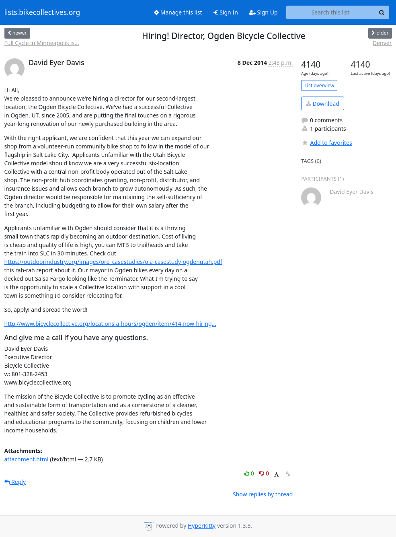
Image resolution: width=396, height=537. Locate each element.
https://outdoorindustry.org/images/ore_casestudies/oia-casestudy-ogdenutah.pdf (113, 261)
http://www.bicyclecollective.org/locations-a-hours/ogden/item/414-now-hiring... (110, 323)
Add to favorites (326, 142)
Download (322, 103)
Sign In (225, 12)
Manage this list (178, 12)
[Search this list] (330, 12)
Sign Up (263, 12)
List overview (319, 85)
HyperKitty (201, 525)
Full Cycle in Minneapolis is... (41, 43)
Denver (382, 43)
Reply (15, 482)
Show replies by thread (263, 494)
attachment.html (26, 459)
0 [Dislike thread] (264, 473)
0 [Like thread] (249, 473)
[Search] (382, 12)
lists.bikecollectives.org (42, 12)
